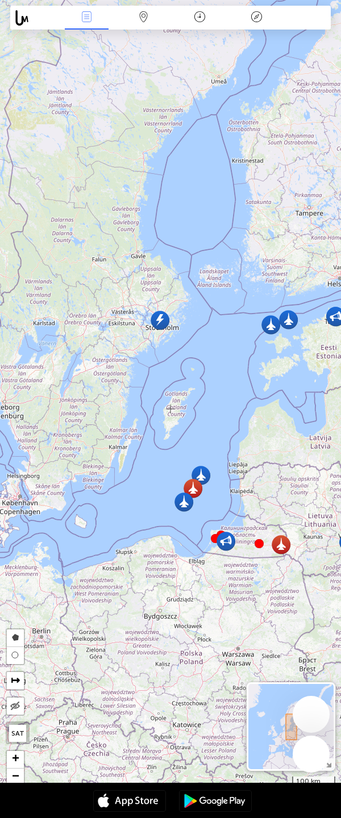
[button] (259, 543)
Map (143, 18)
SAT (17, 733)
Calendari (200, 18)
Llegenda (256, 18)
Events (86, 18)
